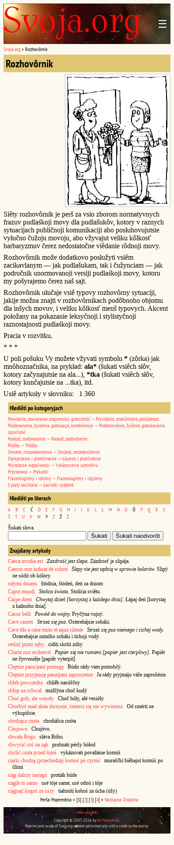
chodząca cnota (23, 721)
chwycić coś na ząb (28, 745)
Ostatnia (130, 799)
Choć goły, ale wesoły (31, 698)
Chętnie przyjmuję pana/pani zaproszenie (50, 675)
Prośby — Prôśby (23, 445)
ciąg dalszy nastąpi (27, 775)
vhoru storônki (87, 812)
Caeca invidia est (25, 561)
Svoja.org (12, 49)
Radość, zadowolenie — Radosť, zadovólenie (47, 438)
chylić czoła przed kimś (32, 752)
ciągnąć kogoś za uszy (31, 791)
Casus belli (19, 614)
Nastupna (113, 799)
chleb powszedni (25, 683)
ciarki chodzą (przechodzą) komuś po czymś (54, 760)
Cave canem (20, 622)
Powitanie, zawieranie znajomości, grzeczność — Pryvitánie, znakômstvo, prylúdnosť (83, 418)
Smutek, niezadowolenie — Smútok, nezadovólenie (54, 451)
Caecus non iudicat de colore (38, 569)
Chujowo (17, 729)
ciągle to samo (23, 783)
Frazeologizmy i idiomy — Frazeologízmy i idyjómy (55, 478)
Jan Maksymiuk (108, 820)
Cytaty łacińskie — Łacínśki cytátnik (41, 484)
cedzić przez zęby (26, 644)
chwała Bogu (21, 737)
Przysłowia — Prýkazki (28, 471)
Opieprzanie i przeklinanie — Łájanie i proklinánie (54, 458)
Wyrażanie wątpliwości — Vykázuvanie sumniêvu (53, 465)
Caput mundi (21, 591)
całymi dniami (22, 583)
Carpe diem (20, 599)
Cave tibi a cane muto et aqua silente (45, 630)
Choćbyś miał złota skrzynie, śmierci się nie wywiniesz (65, 706)
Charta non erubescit (29, 652)
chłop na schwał (25, 690)
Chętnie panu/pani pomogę (36, 667)
